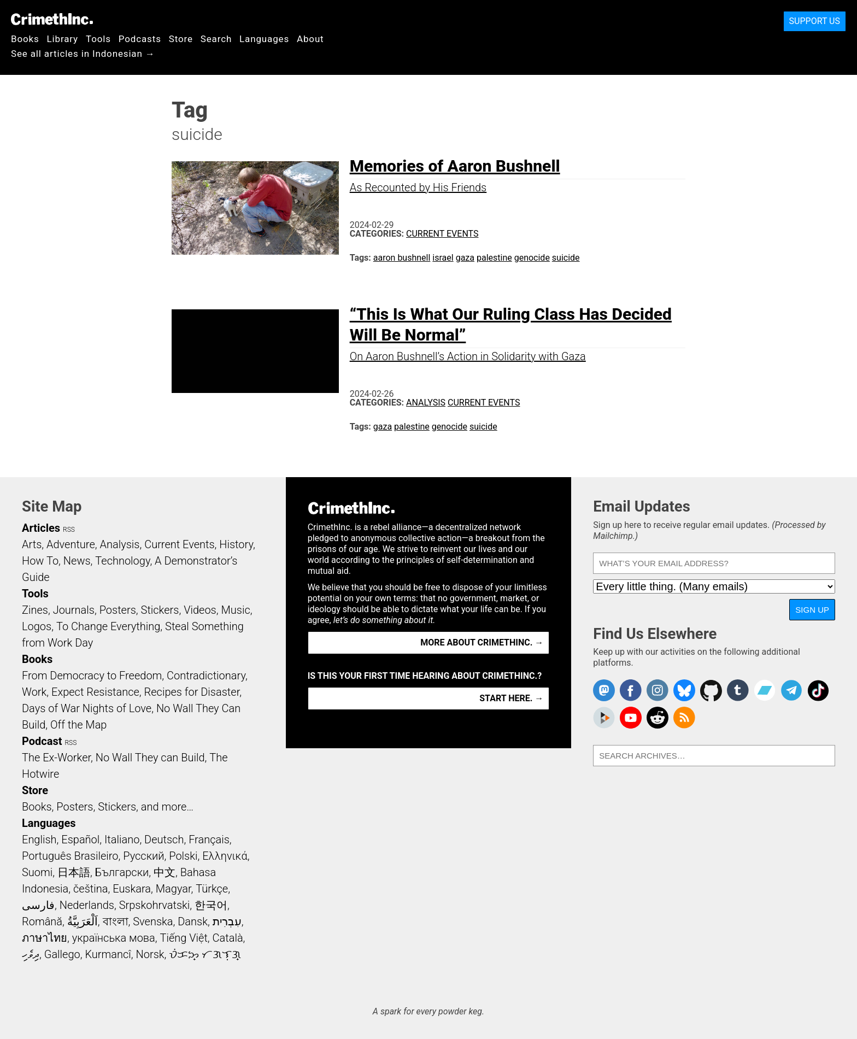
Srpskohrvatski (154, 905)
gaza (465, 258)
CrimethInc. (52, 19)
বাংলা (115, 921)
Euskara (132, 888)
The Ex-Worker (56, 757)
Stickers (160, 610)
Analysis (425, 402)
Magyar (173, 888)
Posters (117, 610)
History (236, 544)
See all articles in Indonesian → (83, 53)
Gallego (62, 954)
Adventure (70, 544)
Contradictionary (206, 675)
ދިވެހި (30, 954)
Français (209, 839)
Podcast (42, 741)
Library (62, 38)
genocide (532, 258)
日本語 (73, 872)
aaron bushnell (402, 258)
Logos (36, 626)
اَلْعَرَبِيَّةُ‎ (82, 921)
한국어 (211, 905)
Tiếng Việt (183, 937)
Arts (32, 544)
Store (181, 38)
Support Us (814, 21)
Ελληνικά (224, 855)
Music (235, 610)
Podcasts (140, 38)
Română (42, 921)
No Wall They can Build (150, 757)
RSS (69, 529)
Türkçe (212, 888)
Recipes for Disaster (192, 691)
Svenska (153, 921)
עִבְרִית (227, 921)
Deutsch (164, 839)
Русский (143, 855)
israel (442, 258)
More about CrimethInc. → (481, 642)
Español (80, 839)
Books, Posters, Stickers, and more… (107, 806)
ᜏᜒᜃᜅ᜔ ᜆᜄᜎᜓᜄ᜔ (205, 954)
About (310, 38)
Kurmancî (108, 954)
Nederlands (87, 905)
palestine (494, 258)
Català (228, 937)
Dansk (193, 921)
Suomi (37, 872)
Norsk (150, 954)
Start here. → (511, 698)
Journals (74, 610)
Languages (264, 38)
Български (122, 872)
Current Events (442, 233)
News (77, 560)
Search (216, 38)
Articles (41, 528)
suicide (566, 258)
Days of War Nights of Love (86, 708)
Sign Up (812, 609)
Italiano (121, 839)
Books (25, 38)
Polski (183, 855)
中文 (164, 872)
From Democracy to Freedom (92, 675)
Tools (98, 38)
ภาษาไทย (44, 937)
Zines (35, 610)
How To (40, 560)
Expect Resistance (95, 691)
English (39, 839)
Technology (122, 560)
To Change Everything (108, 626)
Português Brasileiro (70, 855)
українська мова (113, 937)
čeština (90, 888)
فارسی (38, 905)
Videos (200, 610)
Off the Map (78, 724)
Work (34, 691)
